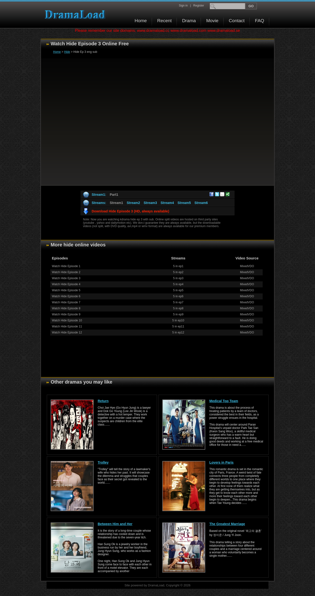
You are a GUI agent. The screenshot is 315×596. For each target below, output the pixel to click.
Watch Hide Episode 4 (66, 284)
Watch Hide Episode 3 (66, 278)
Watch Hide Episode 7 (66, 302)
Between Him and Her (115, 524)
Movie (212, 20)
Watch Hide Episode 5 (66, 290)
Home (141, 20)
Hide (67, 52)
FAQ (259, 20)
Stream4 (167, 203)
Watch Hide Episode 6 (66, 296)
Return (103, 401)
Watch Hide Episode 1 (66, 266)
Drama (189, 20)
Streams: (99, 203)
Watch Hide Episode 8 (66, 308)
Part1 (114, 194)
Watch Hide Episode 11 (67, 326)
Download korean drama (76, 14)
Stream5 (184, 203)
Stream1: (99, 194)
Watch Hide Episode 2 (66, 272)
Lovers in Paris (221, 462)
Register (198, 5)
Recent (164, 20)
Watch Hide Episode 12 (67, 332)
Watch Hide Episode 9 (66, 314)
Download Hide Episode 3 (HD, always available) (130, 211)
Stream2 (133, 203)
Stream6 (201, 203)
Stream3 (150, 203)
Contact (237, 20)
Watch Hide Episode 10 (67, 320)
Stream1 (116, 203)
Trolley (103, 462)
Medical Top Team (223, 401)
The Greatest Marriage (227, 524)
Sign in (183, 5)
